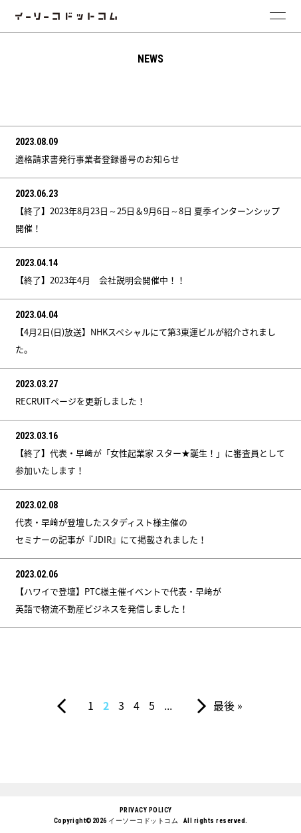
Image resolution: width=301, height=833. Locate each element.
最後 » (228, 705)
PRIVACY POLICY (146, 810)
